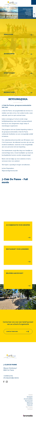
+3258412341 (8, 376)
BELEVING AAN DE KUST (14, 273)
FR (34, 16)
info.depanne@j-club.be (11, 378)
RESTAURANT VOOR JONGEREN (17, 249)
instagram (7, 381)
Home (30, 395)
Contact (30, 409)
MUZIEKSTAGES (9, 92)
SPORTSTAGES (9, 73)
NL (34, 14)
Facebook (4, 381)
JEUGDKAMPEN (9, 54)
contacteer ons (12, 331)
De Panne (29, 407)
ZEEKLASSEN (8, 34)
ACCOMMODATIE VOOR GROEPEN (18, 225)
